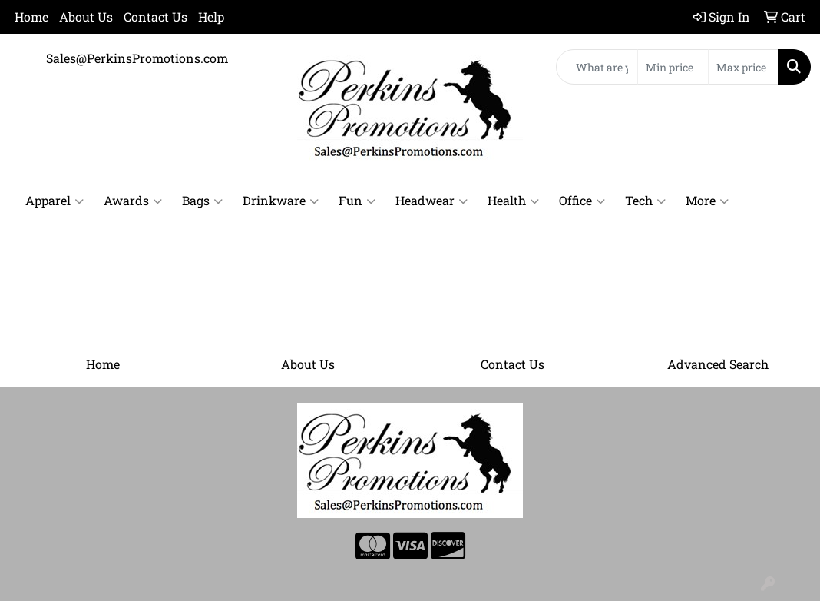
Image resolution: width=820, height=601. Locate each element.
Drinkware (281, 200)
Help (211, 16)
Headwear (431, 200)
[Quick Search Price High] (743, 67)
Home (31, 16)
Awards (133, 200)
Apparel (54, 200)
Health (513, 200)
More (707, 200)
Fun (357, 200)
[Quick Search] (597, 67)
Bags (202, 200)
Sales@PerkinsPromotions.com (137, 58)
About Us (86, 16)
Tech (645, 200)
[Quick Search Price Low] (672, 67)
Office (582, 200)
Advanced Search (718, 364)
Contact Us (155, 16)
